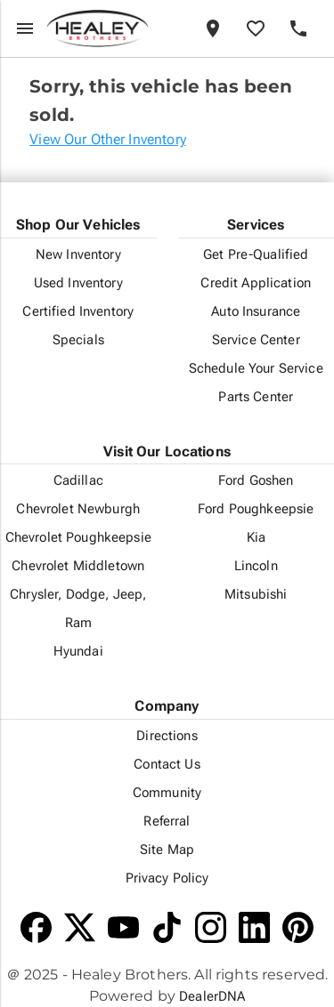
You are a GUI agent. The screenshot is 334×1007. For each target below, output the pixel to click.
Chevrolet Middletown (78, 566)
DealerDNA (212, 996)
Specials (78, 340)
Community (167, 793)
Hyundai (78, 651)
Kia (256, 537)
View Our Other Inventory (107, 139)
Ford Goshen (256, 480)
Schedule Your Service (256, 368)
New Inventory (78, 254)
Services (255, 224)
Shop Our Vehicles (78, 224)
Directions (166, 736)
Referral (166, 821)
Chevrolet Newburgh (78, 509)
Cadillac (78, 480)
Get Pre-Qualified (255, 254)
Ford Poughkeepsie (256, 509)
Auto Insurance (255, 311)
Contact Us (167, 764)
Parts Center (255, 397)
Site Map (167, 850)
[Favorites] (255, 28)
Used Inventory (78, 283)
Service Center (256, 340)
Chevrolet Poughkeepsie (78, 537)
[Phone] (298, 28)
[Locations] (212, 28)
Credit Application (255, 283)
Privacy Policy (167, 878)
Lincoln (256, 566)
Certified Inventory (78, 311)
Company (166, 705)
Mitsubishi (255, 594)
